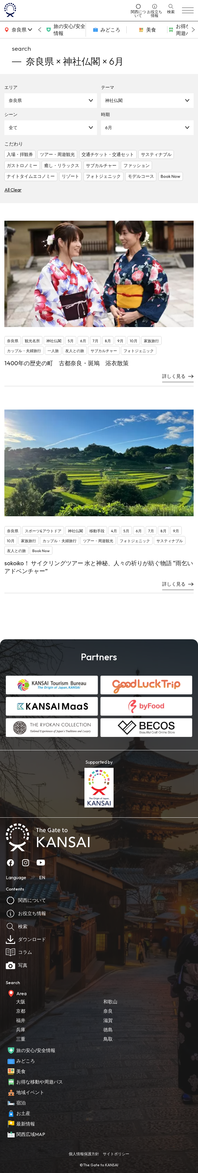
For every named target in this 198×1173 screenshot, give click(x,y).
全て (13, 127)
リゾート (70, 176)
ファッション (136, 165)
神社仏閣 (114, 100)
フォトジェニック (103, 176)
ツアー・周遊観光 (57, 154)
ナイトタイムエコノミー (31, 176)
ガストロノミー (22, 165)
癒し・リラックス (61, 165)
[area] (17, 29)
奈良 (108, 1011)
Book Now (170, 176)
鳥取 (108, 1039)
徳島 (108, 1029)
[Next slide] (193, 29)
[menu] (188, 10)
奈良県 (15, 100)
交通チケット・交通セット (108, 154)
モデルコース (141, 176)
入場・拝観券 (20, 154)
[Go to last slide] (39, 29)
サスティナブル (156, 154)
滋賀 (108, 1020)
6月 (108, 127)
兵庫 (20, 1029)
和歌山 (110, 1002)
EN (42, 877)
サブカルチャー (101, 165)
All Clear (13, 190)
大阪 (20, 1002)
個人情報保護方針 (84, 1153)
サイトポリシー (116, 1153)
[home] (65, 10)
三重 (20, 1039)
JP (32, 877)
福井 (20, 1020)
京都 (20, 1011)
